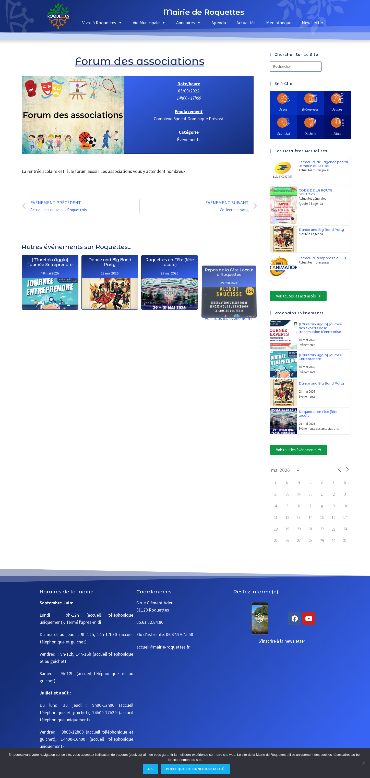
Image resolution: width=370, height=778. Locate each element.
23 (333, 529)
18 (276, 529)
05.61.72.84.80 (149, 622)
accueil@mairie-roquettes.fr (163, 647)
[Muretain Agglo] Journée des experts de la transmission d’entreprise (320, 328)
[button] (298, 296)
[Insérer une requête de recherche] (295, 67)
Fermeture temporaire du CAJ (323, 258)
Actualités (246, 23)
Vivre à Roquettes (102, 23)
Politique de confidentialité (195, 769)
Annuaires (188, 23)
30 (333, 540)
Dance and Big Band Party (110, 318)
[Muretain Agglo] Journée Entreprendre (50, 293)
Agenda (218, 23)
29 (299, 494)
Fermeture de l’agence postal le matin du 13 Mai (323, 164)
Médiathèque (278, 23)
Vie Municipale (149, 23)
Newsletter (312, 23)
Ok (150, 769)
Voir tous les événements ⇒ (231, 318)
